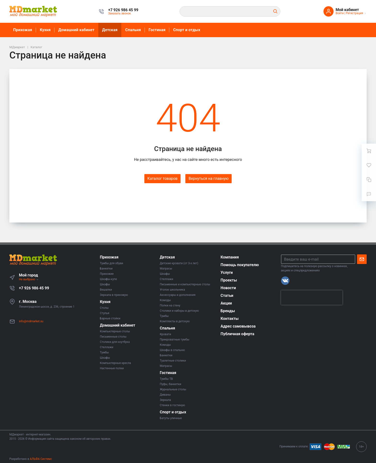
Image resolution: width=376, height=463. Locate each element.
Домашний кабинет (76, 30)
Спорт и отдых (186, 30)
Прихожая (22, 30)
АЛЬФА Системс (40, 459)
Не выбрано (29, 279)
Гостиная (157, 30)
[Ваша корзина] (369, 151)
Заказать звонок (119, 13)
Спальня (133, 30)
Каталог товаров (162, 178)
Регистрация (354, 13)
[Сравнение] (369, 179)
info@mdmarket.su (31, 321)
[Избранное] (369, 165)
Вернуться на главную (208, 178)
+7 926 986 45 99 (34, 288)
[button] (123, 10)
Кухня (45, 30)
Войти (339, 13)
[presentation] (311, 297)
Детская (110, 30)
